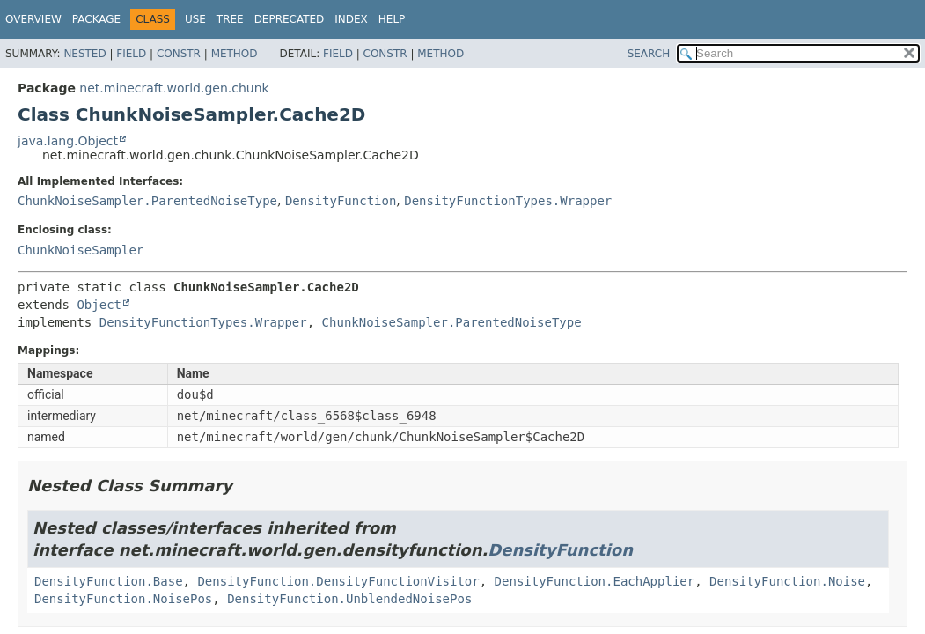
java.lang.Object (68, 141)
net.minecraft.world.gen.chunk (173, 88)
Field (131, 54)
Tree (230, 19)
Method (234, 54)
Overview (33, 19)
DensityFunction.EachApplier (595, 581)
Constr (179, 54)
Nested (84, 54)
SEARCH (649, 54)
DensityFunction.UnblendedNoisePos (349, 599)
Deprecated (289, 19)
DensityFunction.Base (108, 581)
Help (392, 19)
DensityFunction (340, 201)
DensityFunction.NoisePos (123, 599)
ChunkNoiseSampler (80, 250)
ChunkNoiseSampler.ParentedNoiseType (147, 201)
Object (99, 305)
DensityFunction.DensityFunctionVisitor (338, 581)
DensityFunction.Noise (787, 581)
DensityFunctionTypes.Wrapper (508, 201)
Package (96, 19)
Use (195, 19)
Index (351, 19)
